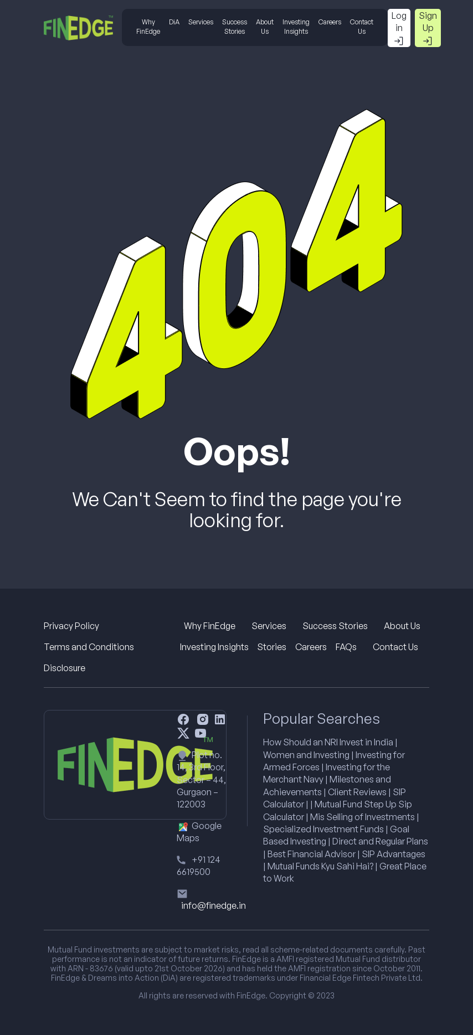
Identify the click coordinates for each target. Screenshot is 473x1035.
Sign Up (428, 28)
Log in (399, 28)
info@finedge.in (213, 905)
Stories (271, 646)
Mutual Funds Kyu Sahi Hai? (320, 866)
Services (200, 22)
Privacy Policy (71, 625)
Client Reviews (357, 791)
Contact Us (361, 26)
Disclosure (64, 667)
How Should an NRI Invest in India (328, 742)
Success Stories (234, 26)
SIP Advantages (393, 853)
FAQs (346, 646)
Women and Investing (306, 754)
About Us (265, 26)
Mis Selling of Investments (362, 816)
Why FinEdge (148, 26)
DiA (174, 22)
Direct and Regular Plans (380, 841)
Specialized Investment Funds (323, 829)
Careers (329, 22)
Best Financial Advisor (312, 853)
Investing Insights (296, 26)
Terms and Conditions (89, 646)
